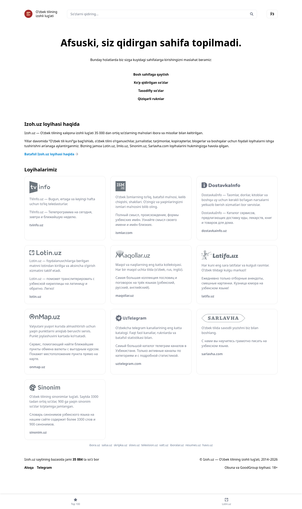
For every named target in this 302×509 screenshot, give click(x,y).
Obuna (230, 467)
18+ (275, 467)
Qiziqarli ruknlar (151, 99)
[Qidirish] (251, 14)
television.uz (149, 445)
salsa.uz (107, 445)
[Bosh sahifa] (40, 14)
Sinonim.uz (138, 146)
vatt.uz (164, 445)
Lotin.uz (109, 146)
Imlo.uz (122, 146)
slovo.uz (134, 445)
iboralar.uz (177, 445)
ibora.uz (94, 445)
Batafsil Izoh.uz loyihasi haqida (51, 154)
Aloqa (29, 467)
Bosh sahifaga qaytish (151, 74)
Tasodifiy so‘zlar (151, 90)
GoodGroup (249, 467)
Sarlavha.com (158, 146)
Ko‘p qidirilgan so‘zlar (151, 82)
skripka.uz (120, 445)
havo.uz (207, 445)
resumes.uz (193, 445)
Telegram (44, 467)
